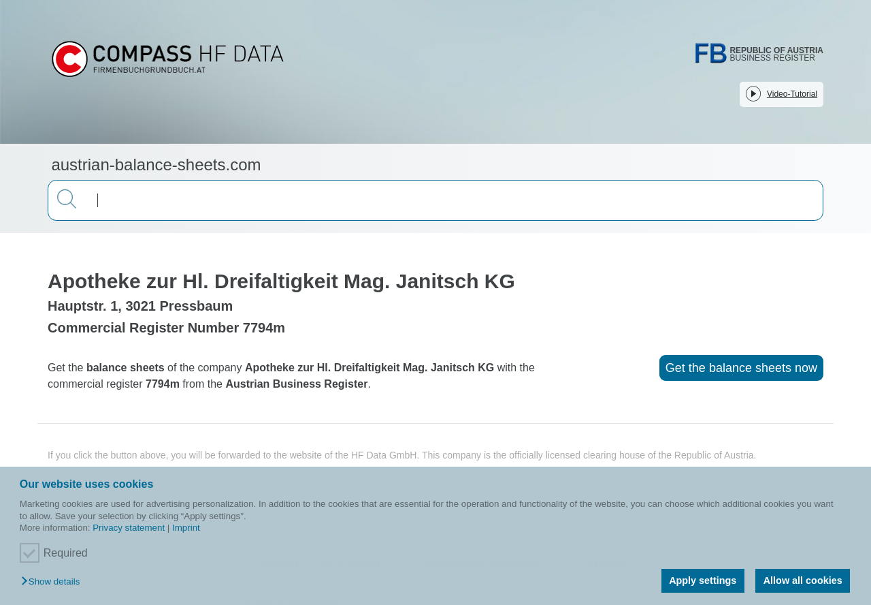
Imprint (186, 528)
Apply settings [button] (702, 580)
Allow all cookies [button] (802, 580)
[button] (54, 582)
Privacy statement (129, 528)
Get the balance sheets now (741, 368)
